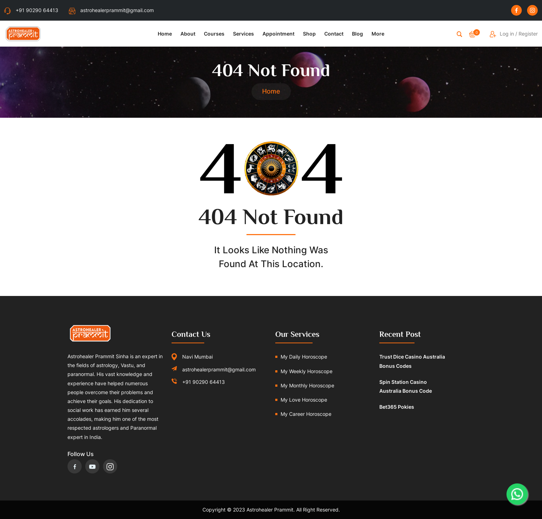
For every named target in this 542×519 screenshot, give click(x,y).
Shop (309, 34)
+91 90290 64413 (31, 10)
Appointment (278, 34)
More (378, 34)
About (187, 34)
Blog (357, 34)
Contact (333, 34)
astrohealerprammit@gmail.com (111, 10)
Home (165, 34)
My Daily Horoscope (304, 357)
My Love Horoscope (304, 400)
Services (243, 34)
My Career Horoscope (306, 414)
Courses (214, 34)
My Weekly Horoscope (306, 371)
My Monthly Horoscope (307, 385)
